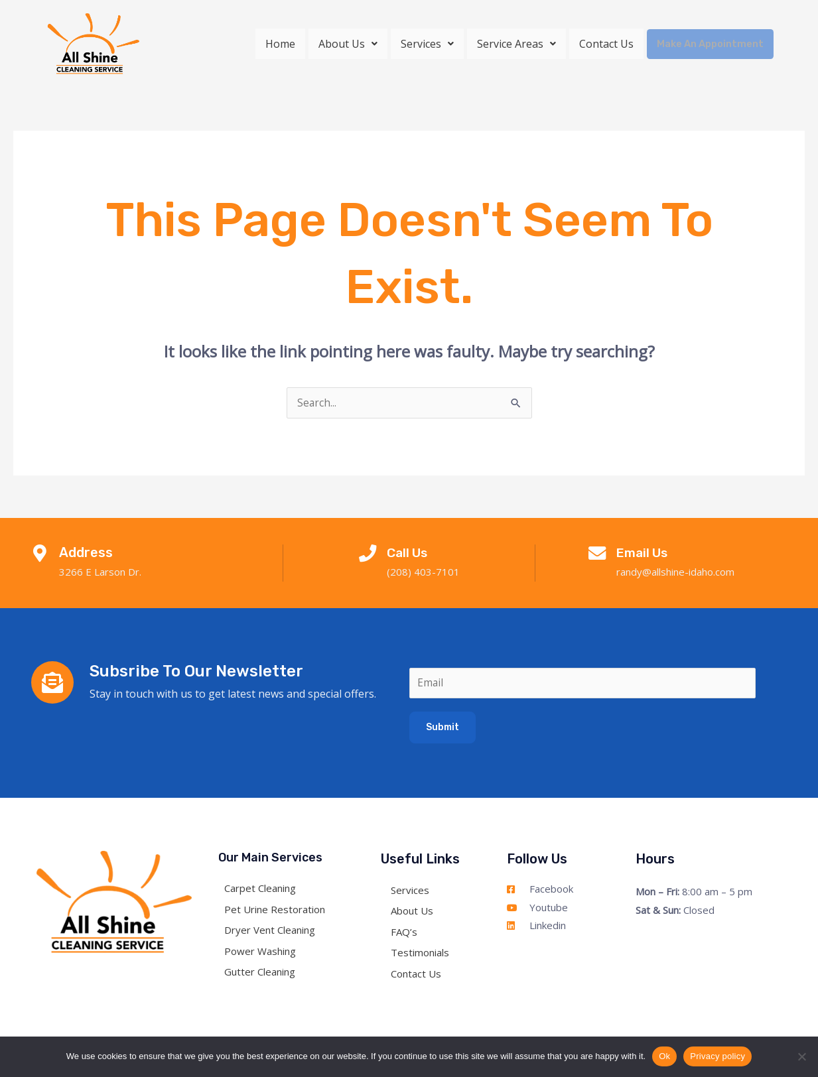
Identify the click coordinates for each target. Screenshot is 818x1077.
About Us (351, 43)
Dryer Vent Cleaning (273, 931)
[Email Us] (597, 555)
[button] (351, 44)
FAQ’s (404, 933)
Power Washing (264, 953)
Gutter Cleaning (263, 973)
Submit (442, 729)
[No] (801, 1056)
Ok (664, 1056)
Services (430, 43)
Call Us (410, 553)
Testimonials (420, 954)
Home (284, 43)
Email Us (645, 553)
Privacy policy (717, 1056)
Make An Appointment (712, 43)
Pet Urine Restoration (278, 911)
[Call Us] (367, 555)
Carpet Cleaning (264, 890)
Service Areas (519, 43)
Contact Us (609, 43)
